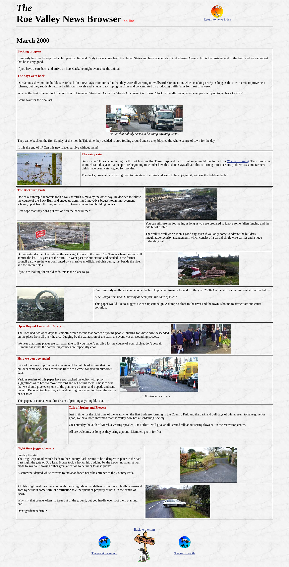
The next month (184, 553)
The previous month (104, 553)
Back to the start (144, 529)
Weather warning (238, 161)
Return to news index (217, 19)
